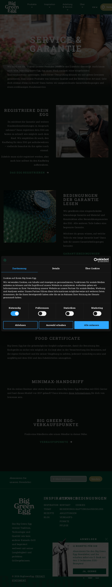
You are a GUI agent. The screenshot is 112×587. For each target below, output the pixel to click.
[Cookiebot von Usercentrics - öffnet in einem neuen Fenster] (96, 260)
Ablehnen (20, 325)
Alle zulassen (91, 325)
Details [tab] (56, 268)
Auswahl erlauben (56, 325)
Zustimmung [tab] (19, 268)
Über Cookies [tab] (92, 268)
